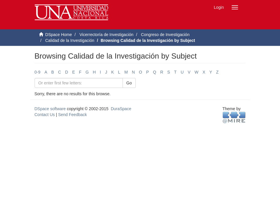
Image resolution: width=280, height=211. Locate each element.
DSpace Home (58, 34)
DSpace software (50, 108)
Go (129, 83)
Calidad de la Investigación (69, 40)
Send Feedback (72, 114)
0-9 (37, 72)
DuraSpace (121, 108)
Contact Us (45, 114)
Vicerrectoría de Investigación (106, 34)
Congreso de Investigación (165, 34)
